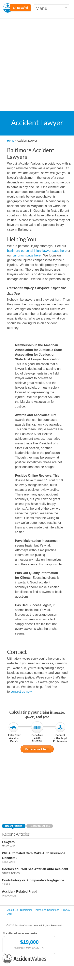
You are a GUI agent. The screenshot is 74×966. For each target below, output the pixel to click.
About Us (12, 909)
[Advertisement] (37, 57)
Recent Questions (40, 826)
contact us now (21, 691)
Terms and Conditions (46, 909)
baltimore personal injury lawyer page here (37, 250)
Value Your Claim (37, 749)
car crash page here (27, 255)
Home (10, 140)
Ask (9, 913)
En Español (20, 7)
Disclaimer (26, 909)
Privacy (66, 909)
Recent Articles (13, 826)
